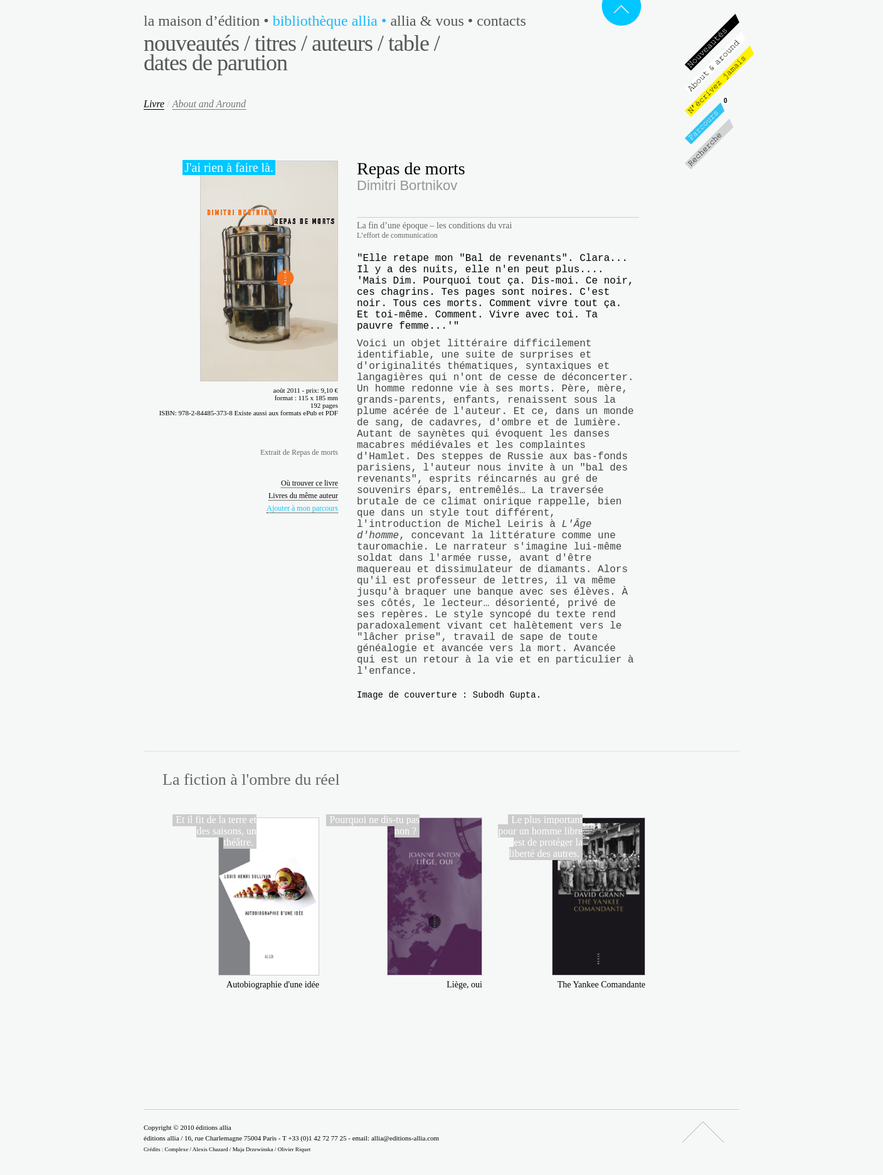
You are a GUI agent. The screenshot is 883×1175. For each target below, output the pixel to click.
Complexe (177, 1149)
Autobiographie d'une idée (272, 984)
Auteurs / (347, 43)
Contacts (501, 21)
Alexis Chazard (210, 1149)
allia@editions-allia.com (405, 1138)
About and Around (209, 103)
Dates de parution (215, 62)
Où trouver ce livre (309, 483)
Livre (154, 103)
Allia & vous (433, 21)
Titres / (281, 43)
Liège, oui (464, 984)
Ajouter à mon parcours (302, 508)
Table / (414, 43)
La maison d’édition (208, 21)
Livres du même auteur (303, 495)
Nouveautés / (197, 43)
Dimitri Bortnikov (407, 185)
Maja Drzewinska (253, 1149)
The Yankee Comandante (601, 984)
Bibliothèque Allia (332, 21)
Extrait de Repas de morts (299, 452)
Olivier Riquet (294, 1149)
